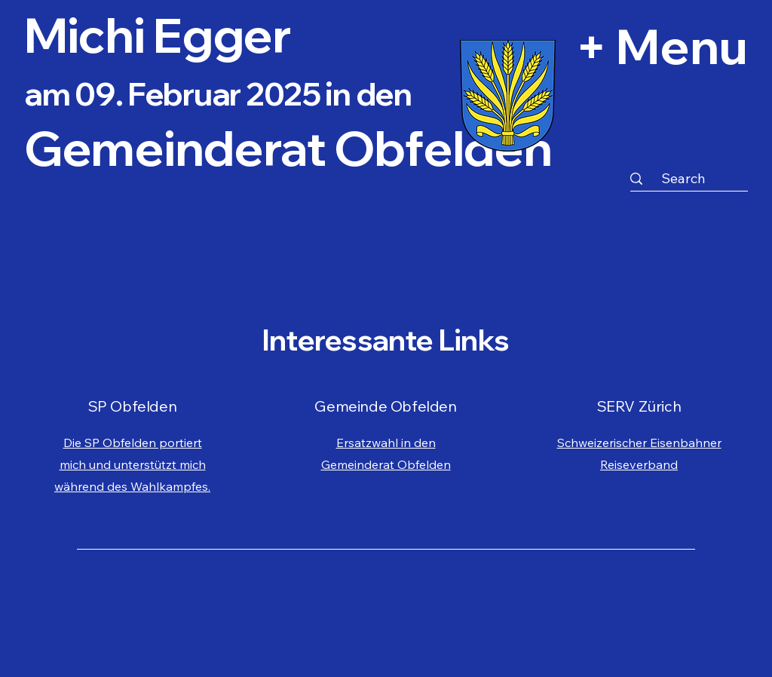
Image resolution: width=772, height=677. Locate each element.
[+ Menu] (604, 45)
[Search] (683, 178)
